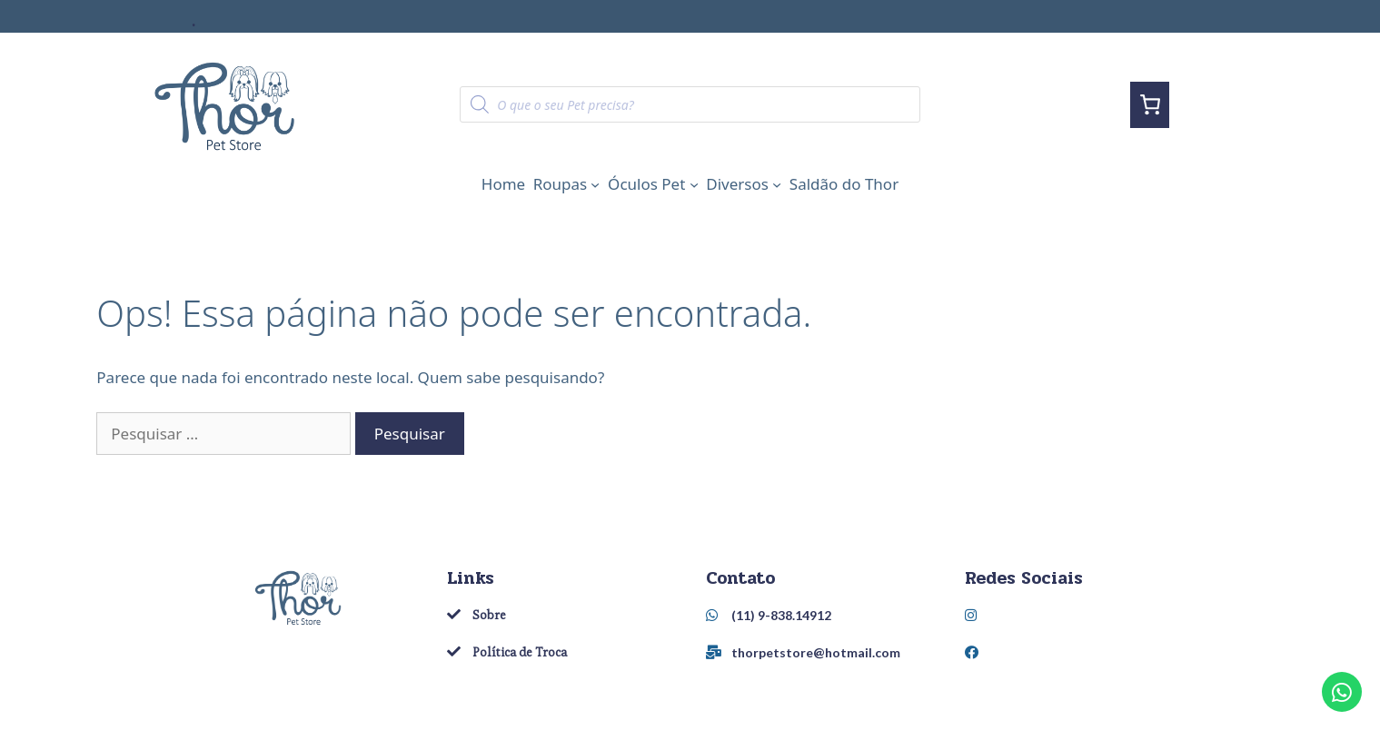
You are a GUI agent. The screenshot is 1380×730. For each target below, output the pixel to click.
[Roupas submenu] (595, 184)
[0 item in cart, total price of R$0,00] (1149, 105)
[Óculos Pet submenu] (694, 184)
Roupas (560, 183)
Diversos (737, 183)
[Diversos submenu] (776, 184)
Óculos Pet (646, 183)
